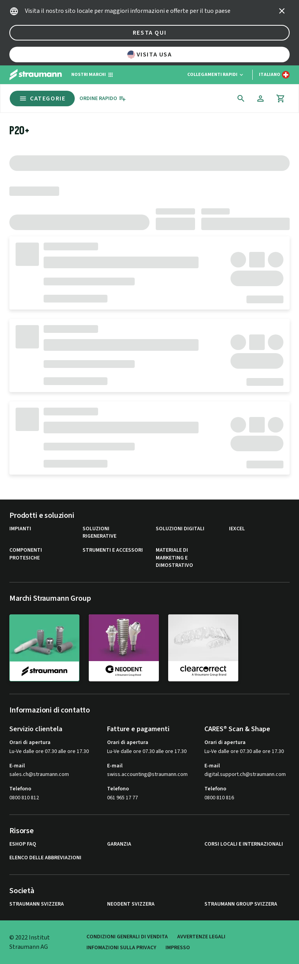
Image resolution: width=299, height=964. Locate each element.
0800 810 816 (219, 798)
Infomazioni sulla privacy (121, 947)
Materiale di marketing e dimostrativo (174, 558)
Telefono (20, 789)
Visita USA (149, 54)
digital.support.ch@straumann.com (245, 774)
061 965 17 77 (122, 798)
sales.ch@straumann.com (39, 774)
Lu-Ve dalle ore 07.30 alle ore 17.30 (49, 751)
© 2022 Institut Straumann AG (29, 942)
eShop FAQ (22, 844)
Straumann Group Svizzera (240, 904)
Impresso (177, 947)
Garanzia (119, 844)
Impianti (20, 529)
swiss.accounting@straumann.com (147, 774)
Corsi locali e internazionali (243, 844)
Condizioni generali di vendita (127, 936)
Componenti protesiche (25, 554)
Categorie (42, 98)
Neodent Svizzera (131, 904)
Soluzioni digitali (180, 529)
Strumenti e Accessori (113, 550)
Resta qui (149, 32)
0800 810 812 (24, 798)
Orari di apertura (30, 742)
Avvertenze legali (201, 936)
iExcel (237, 529)
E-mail (17, 766)
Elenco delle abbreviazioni (45, 858)
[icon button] (282, 11)
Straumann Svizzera (36, 904)
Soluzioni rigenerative (99, 532)
